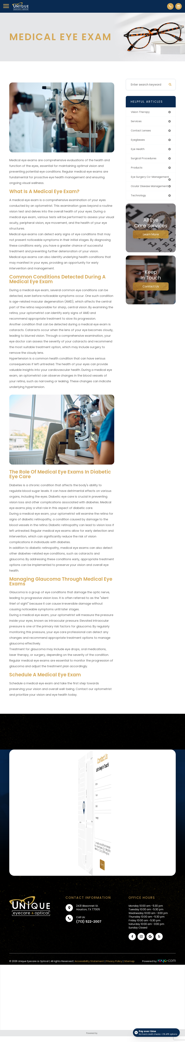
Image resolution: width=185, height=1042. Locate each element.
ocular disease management (141, 192)
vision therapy (141, 112)
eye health (138, 150)
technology (139, 203)
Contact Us (151, 294)
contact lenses (142, 131)
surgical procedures (145, 160)
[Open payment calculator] (156, 1032)
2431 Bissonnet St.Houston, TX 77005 (88, 918)
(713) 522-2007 (88, 932)
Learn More (151, 242)
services (137, 122)
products (137, 169)
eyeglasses (139, 140)
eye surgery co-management (142, 180)
